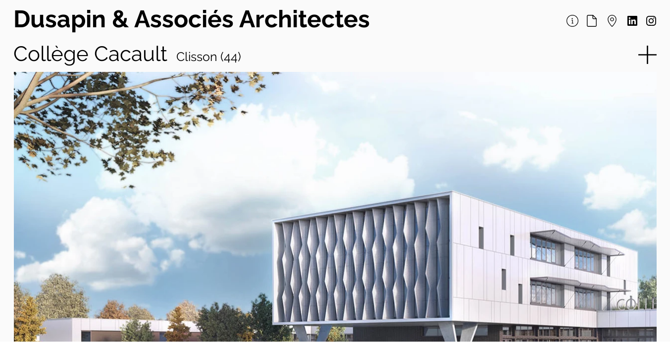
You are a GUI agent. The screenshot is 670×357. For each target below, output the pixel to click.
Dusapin (62, 19)
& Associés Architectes (241, 19)
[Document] (592, 21)
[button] (646, 55)
